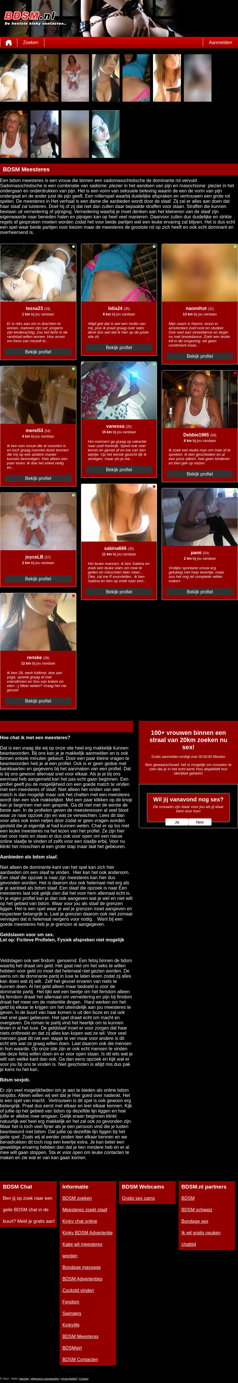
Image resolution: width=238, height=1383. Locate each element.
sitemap (24, 1378)
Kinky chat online (80, 1221)
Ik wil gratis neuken (201, 1232)
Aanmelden (220, 42)
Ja (177, 822)
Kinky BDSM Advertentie (88, 1232)
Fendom (71, 1301)
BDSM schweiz (197, 1209)
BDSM (188, 1198)
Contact (83, 1378)
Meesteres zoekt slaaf (85, 1209)
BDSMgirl (72, 1348)
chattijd (189, 1244)
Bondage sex (195, 1221)
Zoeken (30, 42)
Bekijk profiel (38, 351)
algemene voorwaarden (45, 1378)
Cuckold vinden (78, 1290)
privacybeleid (69, 1378)
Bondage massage (82, 1267)
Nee (200, 822)
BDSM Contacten (80, 1359)
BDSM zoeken (77, 1198)
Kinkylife (71, 1325)
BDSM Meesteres (81, 1336)
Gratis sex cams (138, 1198)
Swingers (72, 1313)
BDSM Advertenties (83, 1278)
